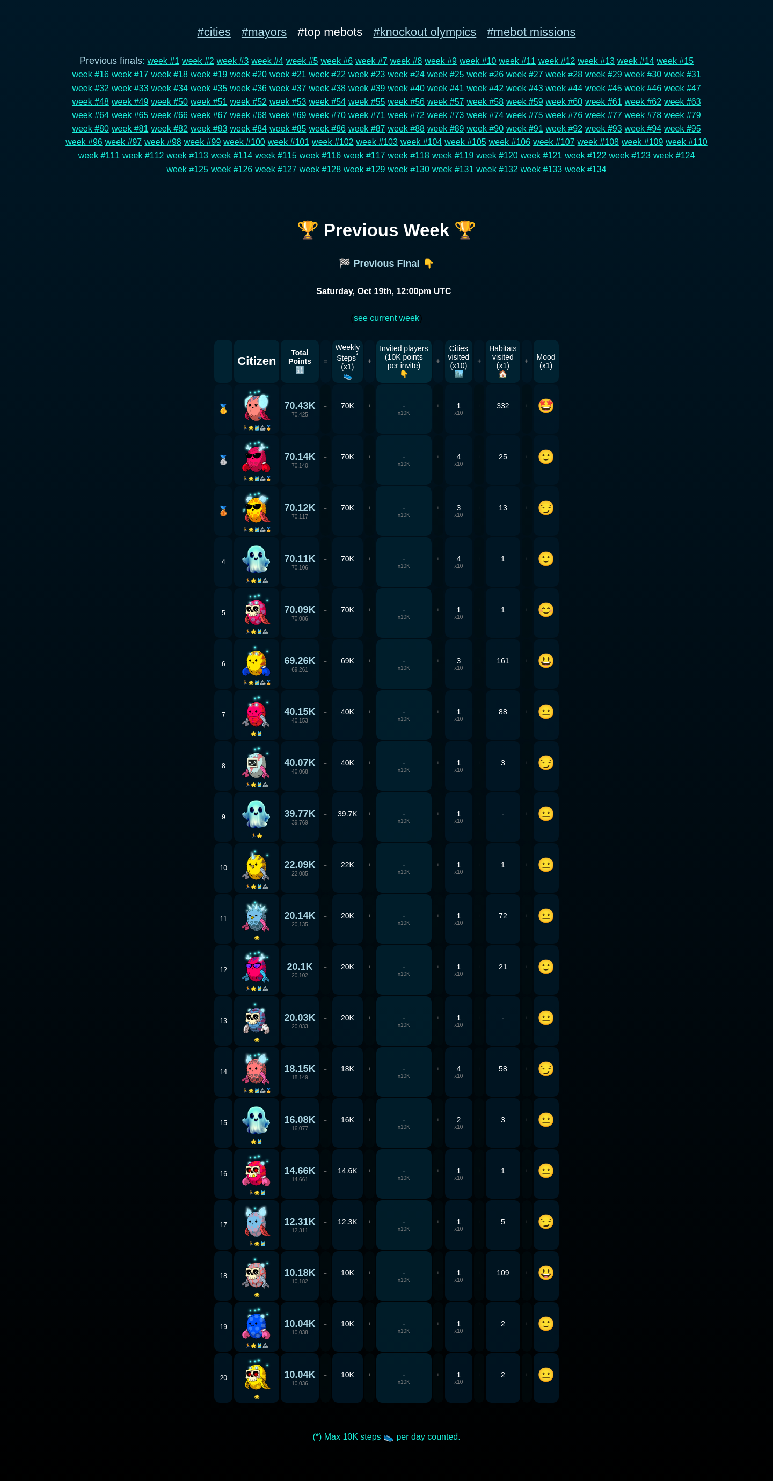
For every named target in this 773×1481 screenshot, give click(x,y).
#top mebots (329, 32)
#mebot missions (531, 32)
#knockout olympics (424, 32)
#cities (214, 32)
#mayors (264, 32)
